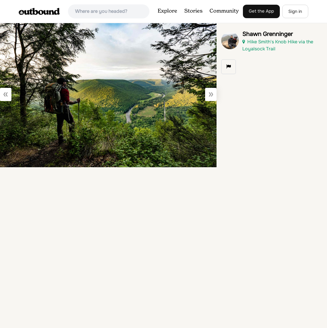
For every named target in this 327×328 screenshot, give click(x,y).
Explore (167, 11)
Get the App (261, 11)
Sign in (295, 11)
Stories (193, 11)
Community (224, 11)
